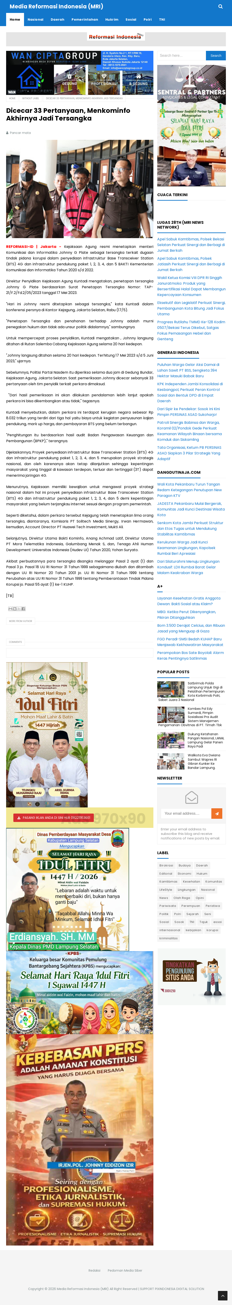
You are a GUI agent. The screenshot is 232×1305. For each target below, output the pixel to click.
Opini (200, 898)
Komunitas (213, 881)
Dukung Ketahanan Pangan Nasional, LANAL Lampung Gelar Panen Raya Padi (206, 740)
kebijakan (193, 930)
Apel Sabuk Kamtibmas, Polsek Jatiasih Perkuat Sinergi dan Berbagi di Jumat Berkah (191, 264)
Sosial (164, 922)
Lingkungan (187, 890)
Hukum (202, 873)
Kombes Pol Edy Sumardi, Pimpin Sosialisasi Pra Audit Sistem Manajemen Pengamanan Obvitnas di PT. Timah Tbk (190, 717)
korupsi (212, 930)
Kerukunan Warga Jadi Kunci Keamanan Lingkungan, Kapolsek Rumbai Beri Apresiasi (186, 548)
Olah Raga (182, 898)
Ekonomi (184, 873)
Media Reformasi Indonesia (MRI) (83, 1289)
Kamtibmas (169, 881)
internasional (170, 930)
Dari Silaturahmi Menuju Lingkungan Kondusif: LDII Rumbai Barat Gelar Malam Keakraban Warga (188, 567)
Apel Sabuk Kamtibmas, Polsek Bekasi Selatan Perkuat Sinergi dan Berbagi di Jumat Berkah (191, 245)
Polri (177, 914)
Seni (207, 914)
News (164, 898)
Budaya (185, 865)
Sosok (179, 922)
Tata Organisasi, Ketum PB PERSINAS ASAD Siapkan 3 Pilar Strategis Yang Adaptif (189, 453)
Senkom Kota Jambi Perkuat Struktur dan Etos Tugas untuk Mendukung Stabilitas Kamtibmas (190, 528)
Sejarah (192, 914)
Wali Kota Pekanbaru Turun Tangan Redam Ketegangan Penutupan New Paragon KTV (189, 490)
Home (12, 98)
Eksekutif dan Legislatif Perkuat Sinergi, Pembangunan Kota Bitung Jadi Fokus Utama (191, 308)
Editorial (166, 873)
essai (217, 922)
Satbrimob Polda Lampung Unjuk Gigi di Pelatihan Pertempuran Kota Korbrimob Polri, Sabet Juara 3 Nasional (191, 691)
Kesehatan (191, 881)
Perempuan (190, 906)
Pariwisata (168, 906)
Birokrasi (166, 865)
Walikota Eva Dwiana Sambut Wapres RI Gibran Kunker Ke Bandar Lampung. (204, 761)
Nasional (208, 890)
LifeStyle (166, 890)
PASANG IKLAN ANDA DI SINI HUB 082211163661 (56, 817)
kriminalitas (169, 938)
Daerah (202, 865)
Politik (164, 914)
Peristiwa (213, 906)
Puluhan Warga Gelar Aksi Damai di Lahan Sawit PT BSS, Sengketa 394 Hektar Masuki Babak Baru (188, 370)
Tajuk (204, 922)
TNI (192, 922)
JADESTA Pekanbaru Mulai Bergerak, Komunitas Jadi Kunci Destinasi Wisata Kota (191, 509)
